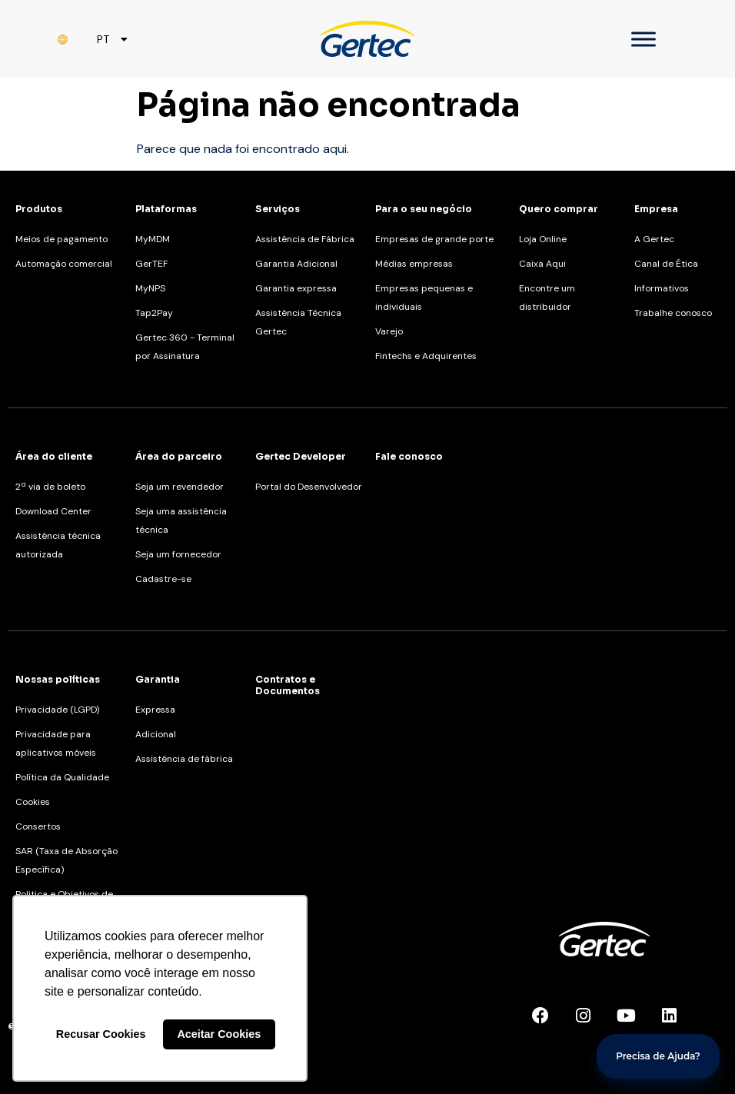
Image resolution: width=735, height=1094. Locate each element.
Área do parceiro (178, 456)
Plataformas (166, 208)
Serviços (277, 208)
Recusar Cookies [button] (101, 1034)
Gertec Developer (300, 456)
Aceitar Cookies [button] (219, 1034)
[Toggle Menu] (643, 39)
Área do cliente (53, 456)
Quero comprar (558, 208)
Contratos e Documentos (287, 685)
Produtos (38, 208)
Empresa (656, 208)
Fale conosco (409, 456)
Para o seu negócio (423, 208)
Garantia (157, 679)
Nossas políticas (57, 679)
